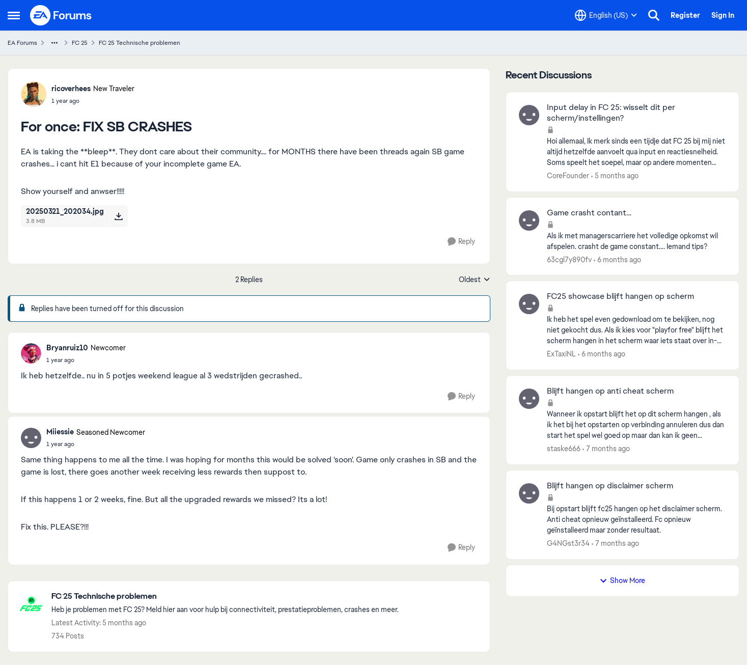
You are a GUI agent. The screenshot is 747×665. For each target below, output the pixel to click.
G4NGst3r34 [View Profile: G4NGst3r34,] (568, 543)
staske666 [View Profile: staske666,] (563, 448)
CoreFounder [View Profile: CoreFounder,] (568, 175)
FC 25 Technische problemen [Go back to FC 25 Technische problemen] (139, 43)
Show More (622, 580)
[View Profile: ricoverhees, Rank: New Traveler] (33, 94)
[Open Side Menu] (14, 15)
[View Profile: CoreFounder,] (529, 115)
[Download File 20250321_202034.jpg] (118, 216)
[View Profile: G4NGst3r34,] (529, 493)
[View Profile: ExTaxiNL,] (529, 304)
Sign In (722, 15)
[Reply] (461, 241)
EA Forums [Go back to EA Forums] (22, 43)
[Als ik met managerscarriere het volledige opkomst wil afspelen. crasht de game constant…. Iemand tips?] (636, 241)
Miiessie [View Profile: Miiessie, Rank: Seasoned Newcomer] (60, 431)
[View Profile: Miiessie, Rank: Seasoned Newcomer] (31, 438)
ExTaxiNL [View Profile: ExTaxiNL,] (561, 353)
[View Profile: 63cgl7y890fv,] (529, 220)
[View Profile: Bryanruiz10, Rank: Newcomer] (31, 353)
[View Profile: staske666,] (529, 399)
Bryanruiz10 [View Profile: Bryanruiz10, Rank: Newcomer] (67, 347)
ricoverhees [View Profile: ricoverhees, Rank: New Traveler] (71, 88)
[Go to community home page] (61, 15)
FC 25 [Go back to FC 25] (80, 43)
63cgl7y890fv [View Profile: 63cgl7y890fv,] (569, 259)
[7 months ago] (606, 449)
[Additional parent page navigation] (54, 43)
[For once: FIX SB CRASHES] (86, 360)
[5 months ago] (615, 176)
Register (685, 15)
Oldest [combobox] (474, 280)
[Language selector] (606, 15)
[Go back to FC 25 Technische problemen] (225, 596)
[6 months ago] (617, 259)
